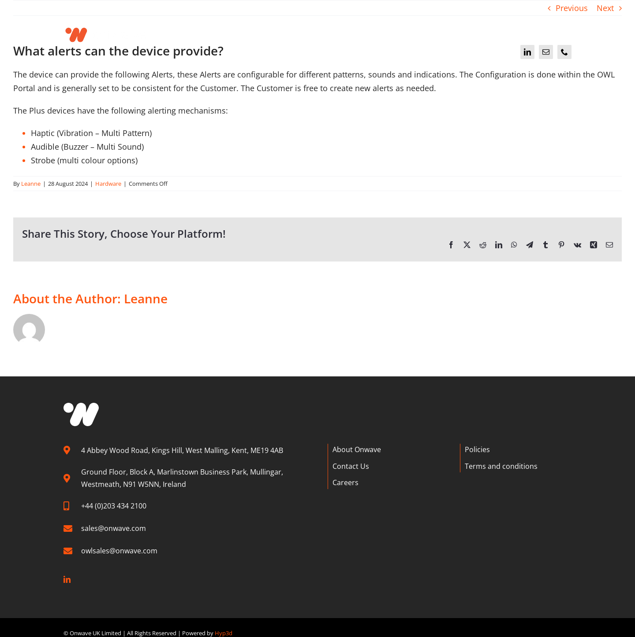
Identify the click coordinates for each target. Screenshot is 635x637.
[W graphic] (81, 406)
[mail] (546, 52)
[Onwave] (107, 23)
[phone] (564, 52)
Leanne (31, 184)
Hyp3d (223, 633)
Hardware (108, 184)
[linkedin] (527, 52)
